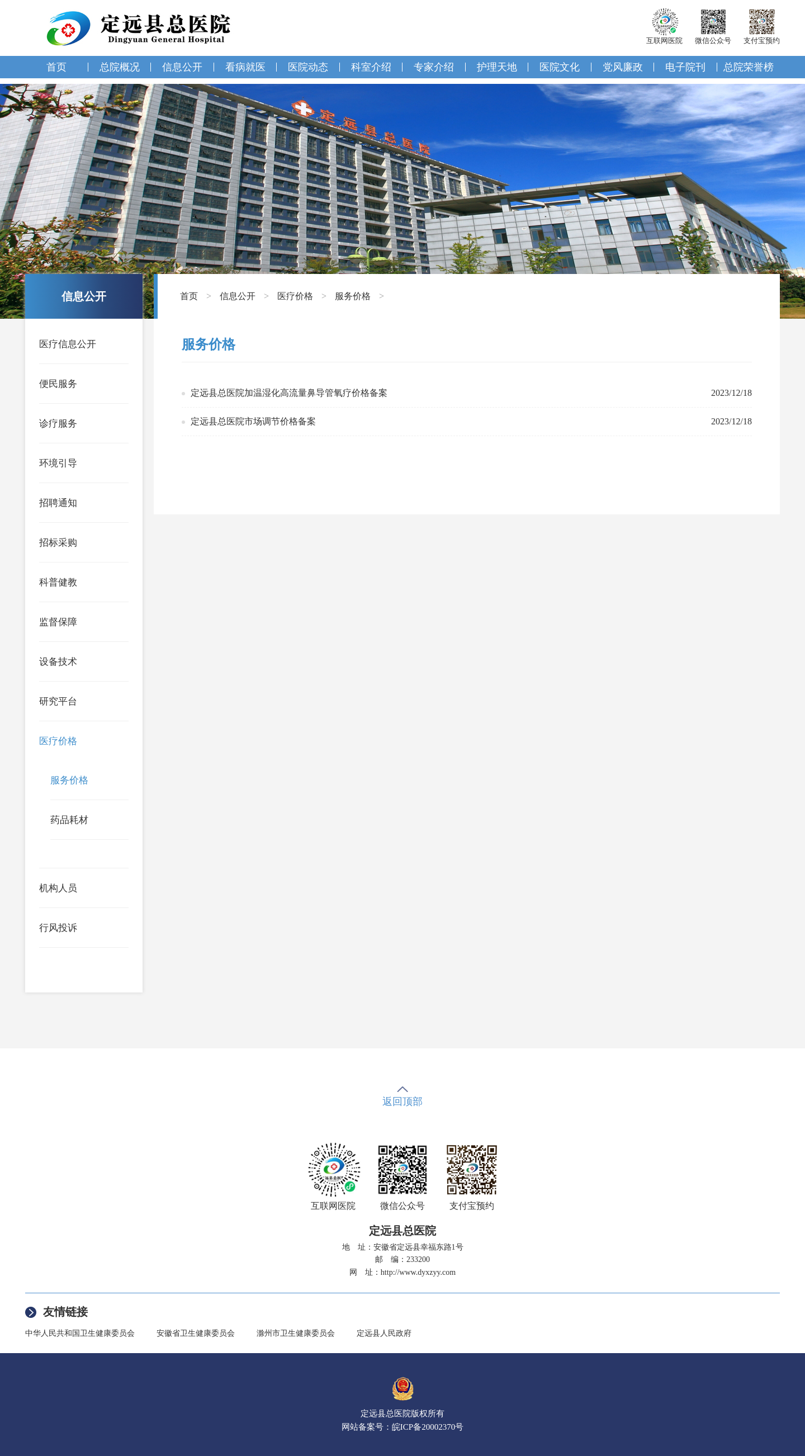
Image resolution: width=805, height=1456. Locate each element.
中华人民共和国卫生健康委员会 (80, 1333)
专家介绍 (434, 67)
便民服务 (58, 384)
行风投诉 (58, 928)
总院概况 (120, 67)
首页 (56, 67)
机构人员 (58, 888)
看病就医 (245, 67)
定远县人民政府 (384, 1333)
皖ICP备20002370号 (427, 1426)
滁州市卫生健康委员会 (296, 1333)
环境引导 (58, 463)
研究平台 (58, 701)
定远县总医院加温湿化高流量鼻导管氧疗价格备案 (289, 393)
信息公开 (182, 67)
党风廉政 (623, 67)
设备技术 (58, 661)
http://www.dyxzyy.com (418, 1272)
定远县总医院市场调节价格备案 (253, 421)
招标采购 (58, 542)
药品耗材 (69, 820)
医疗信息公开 (67, 344)
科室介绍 (371, 67)
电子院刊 (685, 67)
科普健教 (58, 582)
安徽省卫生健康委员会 (196, 1333)
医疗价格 (58, 741)
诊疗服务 (58, 423)
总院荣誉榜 (748, 67)
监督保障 (58, 622)
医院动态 (308, 67)
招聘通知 (58, 503)
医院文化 (559, 67)
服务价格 (69, 780)
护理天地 (497, 67)
